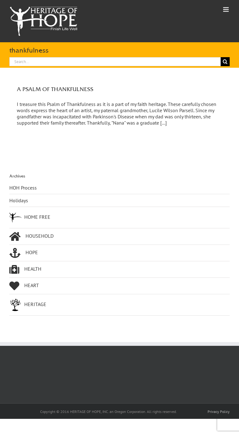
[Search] (225, 61)
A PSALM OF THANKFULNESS (55, 89)
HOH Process (23, 188)
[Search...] (115, 61)
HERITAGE (27, 304)
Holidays (18, 200)
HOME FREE (29, 217)
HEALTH (25, 269)
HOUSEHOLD (31, 236)
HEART (24, 286)
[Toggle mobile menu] (226, 9)
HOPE (23, 253)
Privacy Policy (219, 411)
